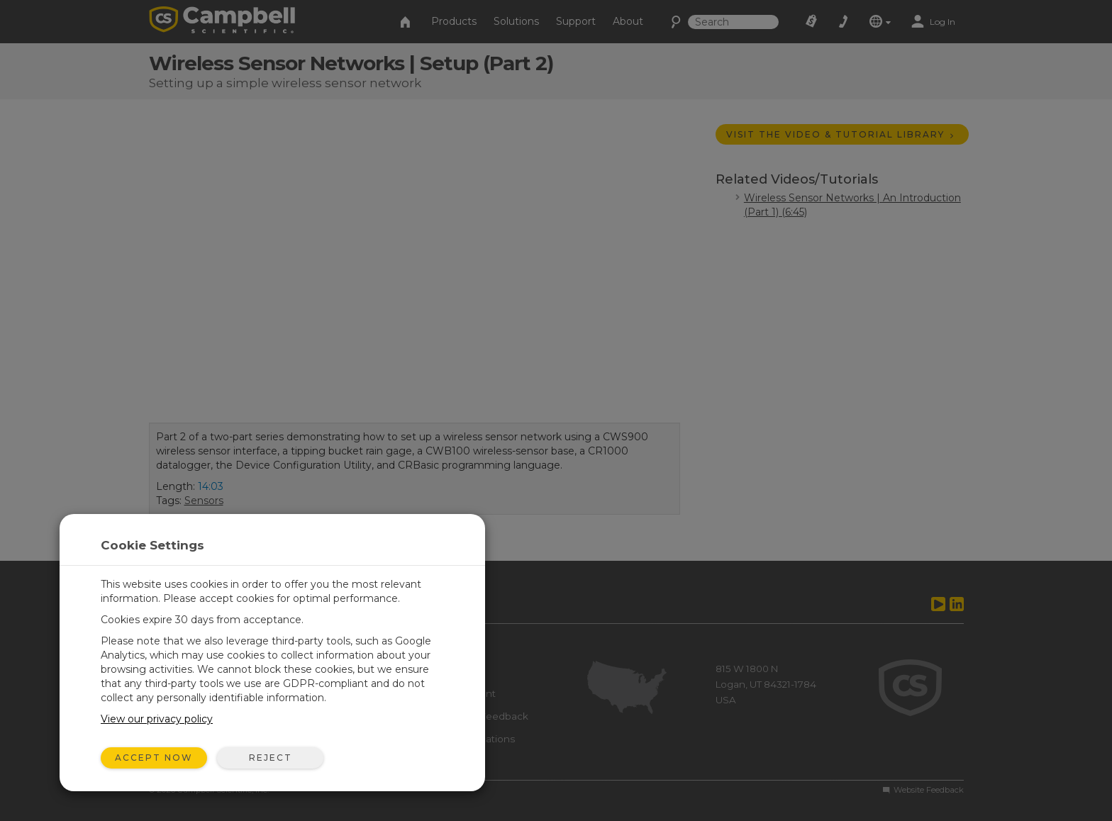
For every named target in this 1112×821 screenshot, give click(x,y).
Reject (270, 757)
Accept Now (154, 757)
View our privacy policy (157, 719)
